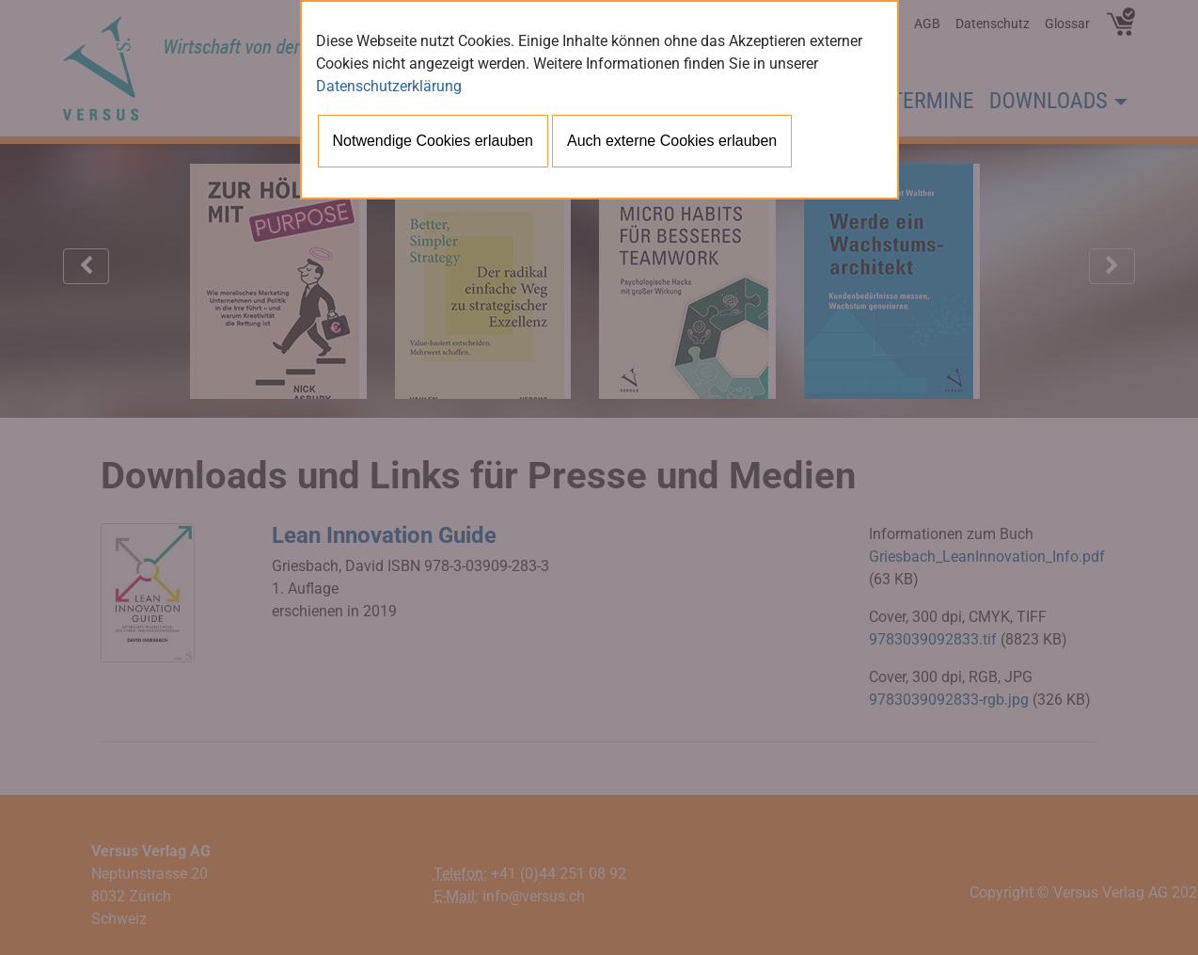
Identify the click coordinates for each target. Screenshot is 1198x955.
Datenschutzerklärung (389, 86)
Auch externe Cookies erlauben (672, 141)
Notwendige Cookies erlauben (433, 141)
